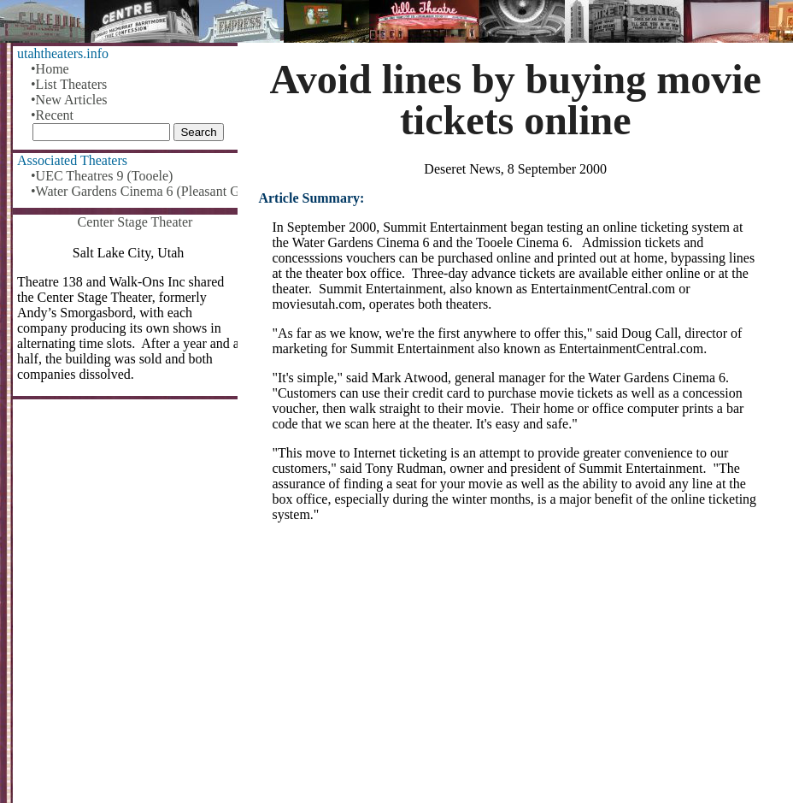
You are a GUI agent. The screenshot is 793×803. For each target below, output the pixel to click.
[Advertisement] (515, 669)
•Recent (52, 115)
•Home (50, 69)
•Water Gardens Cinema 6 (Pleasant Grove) (135, 191)
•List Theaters (69, 84)
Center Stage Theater (135, 222)
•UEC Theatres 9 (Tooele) (102, 175)
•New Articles (69, 99)
